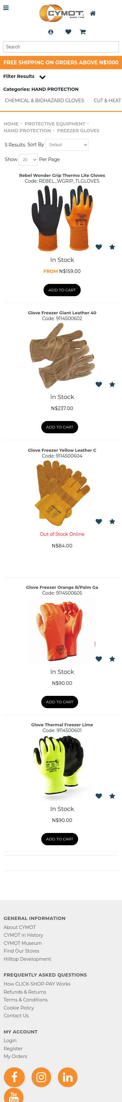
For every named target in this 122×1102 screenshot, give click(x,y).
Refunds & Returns (25, 992)
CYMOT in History (23, 935)
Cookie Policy (19, 1008)
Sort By (35, 144)
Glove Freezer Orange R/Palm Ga (62, 587)
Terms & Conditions (25, 1000)
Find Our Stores (21, 951)
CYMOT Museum (23, 943)
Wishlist (68, 32)
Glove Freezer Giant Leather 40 (62, 312)
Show (11, 159)
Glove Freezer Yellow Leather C (62, 450)
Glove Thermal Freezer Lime (62, 724)
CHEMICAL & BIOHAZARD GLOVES (44, 100)
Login (50, 32)
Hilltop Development (27, 959)
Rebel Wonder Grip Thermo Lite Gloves (62, 175)
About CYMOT (19, 927)
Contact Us (16, 1016)
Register (13, 1049)
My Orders (15, 1056)
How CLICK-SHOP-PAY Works (37, 984)
